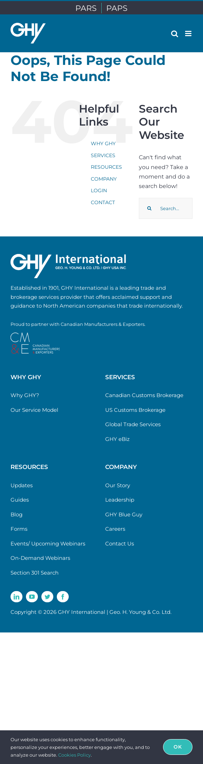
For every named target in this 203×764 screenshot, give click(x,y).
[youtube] (32, 596)
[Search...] (165, 208)
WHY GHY (103, 143)
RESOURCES (106, 167)
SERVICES (103, 155)
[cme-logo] (35, 335)
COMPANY (104, 179)
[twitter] (47, 596)
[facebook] (63, 596)
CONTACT (103, 202)
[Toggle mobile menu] (188, 33)
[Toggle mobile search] (174, 33)
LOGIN (99, 190)
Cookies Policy (74, 755)
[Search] (149, 208)
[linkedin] (16, 596)
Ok (178, 747)
